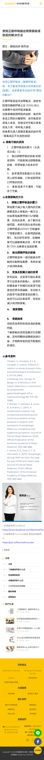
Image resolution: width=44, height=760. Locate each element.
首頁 (6, 18)
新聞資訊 (12, 597)
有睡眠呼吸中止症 (15, 581)
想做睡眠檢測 (14, 575)
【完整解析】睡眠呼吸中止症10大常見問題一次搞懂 (29, 609)
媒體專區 (11, 709)
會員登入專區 (33, 693)
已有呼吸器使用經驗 (16, 586)
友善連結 (32, 714)
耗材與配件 (32, 678)
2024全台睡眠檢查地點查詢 (28, 638)
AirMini (11, 678)
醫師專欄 (12, 592)
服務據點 (32, 705)
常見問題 (11, 693)
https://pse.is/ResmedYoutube (18, 542)
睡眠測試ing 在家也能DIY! (28, 647)
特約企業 (11, 714)
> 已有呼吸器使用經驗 (31, 18)
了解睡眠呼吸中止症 (16, 570)
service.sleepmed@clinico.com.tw (11, 728)
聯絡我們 (32, 709)
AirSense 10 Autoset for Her (32, 672)
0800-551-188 (12, 732)
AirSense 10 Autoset (11, 670)
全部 (10, 564)
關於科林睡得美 (11, 705)
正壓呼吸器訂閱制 (11, 682)
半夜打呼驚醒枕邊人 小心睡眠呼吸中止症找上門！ (29, 628)
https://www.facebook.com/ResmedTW (23, 530)
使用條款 (14, 755)
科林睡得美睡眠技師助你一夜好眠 (29, 619)
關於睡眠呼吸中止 (16, 18)
